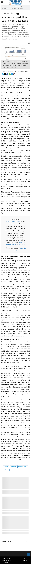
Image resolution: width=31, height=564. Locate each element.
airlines (12, 470)
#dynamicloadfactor (13, 221)
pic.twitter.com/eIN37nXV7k (15, 245)
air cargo (6, 467)
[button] (15, 44)
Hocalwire (24, 560)
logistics (5, 470)
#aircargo (22, 242)
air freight (13, 467)
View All (27, 541)
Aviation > (10, 6)
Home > (4, 6)
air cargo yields (22, 467)
